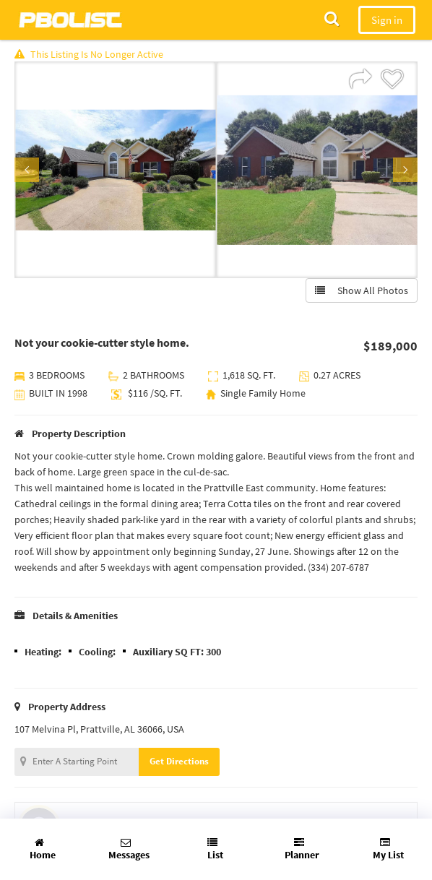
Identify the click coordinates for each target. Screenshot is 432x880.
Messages (129, 849)
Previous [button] (26, 170)
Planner (302, 849)
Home (43, 849)
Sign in (386, 20)
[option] (115, 169)
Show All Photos (361, 290)
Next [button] (405, 170)
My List (388, 849)
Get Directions (179, 761)
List (215, 849)
